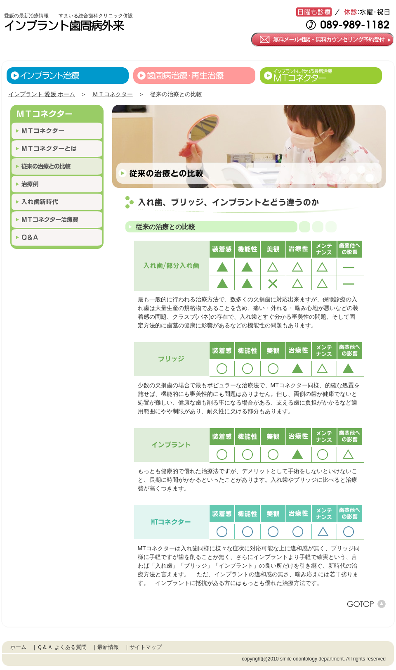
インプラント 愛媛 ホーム (41, 94)
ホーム (18, 647)
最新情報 (108, 647)
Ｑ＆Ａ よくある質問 (62, 647)
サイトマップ (146, 647)
